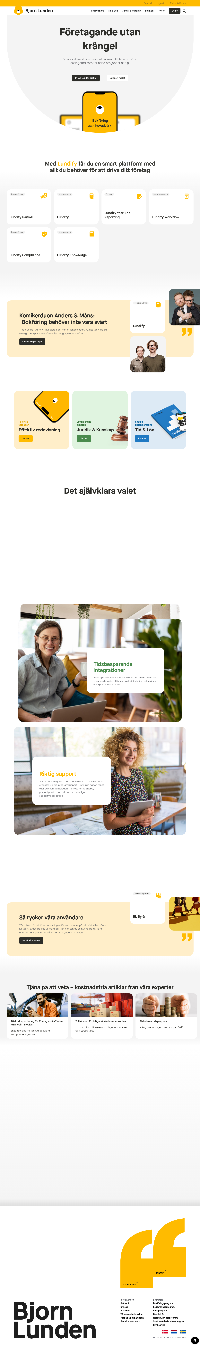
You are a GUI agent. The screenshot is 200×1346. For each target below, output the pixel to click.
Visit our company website (171, 1337)
